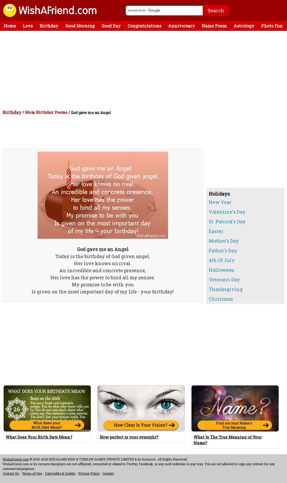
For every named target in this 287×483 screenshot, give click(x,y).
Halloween (222, 270)
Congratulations (144, 26)
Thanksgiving (226, 289)
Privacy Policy (89, 473)
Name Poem (214, 26)
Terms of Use (32, 473)
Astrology (244, 26)
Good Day (111, 26)
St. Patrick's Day (227, 221)
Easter (216, 231)
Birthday (49, 26)
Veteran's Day (224, 279)
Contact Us (11, 473)
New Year (220, 202)
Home (10, 26)
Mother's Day (224, 241)
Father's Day (223, 250)
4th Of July (222, 260)
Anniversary (181, 26)
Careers (108, 473)
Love (28, 26)
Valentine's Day (227, 212)
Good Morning (80, 26)
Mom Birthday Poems (46, 112)
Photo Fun (272, 26)
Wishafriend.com (16, 459)
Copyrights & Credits (60, 473)
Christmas (221, 299)
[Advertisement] (145, 70)
